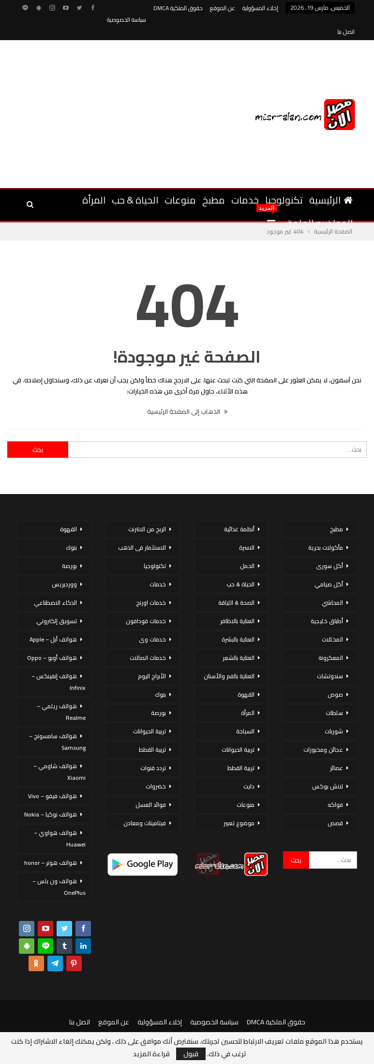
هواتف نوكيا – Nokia (50, 791)
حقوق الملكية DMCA (178, 8)
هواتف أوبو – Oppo (52, 634)
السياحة (245, 708)
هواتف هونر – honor (50, 839)
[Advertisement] (98, 89)
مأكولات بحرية (325, 524)
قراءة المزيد (151, 1053)
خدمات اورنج (151, 579)
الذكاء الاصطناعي (55, 579)
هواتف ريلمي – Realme (61, 688)
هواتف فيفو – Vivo (52, 772)
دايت (248, 763)
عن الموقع (222, 8)
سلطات (334, 689)
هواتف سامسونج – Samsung (57, 718)
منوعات (180, 177)
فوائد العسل (150, 781)
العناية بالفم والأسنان (229, 652)
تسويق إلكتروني (56, 597)
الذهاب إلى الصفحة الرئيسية (187, 388)
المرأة (93, 177)
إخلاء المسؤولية (260, 8)
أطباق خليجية (327, 597)
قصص (335, 799)
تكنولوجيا (284, 177)
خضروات (156, 763)
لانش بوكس (327, 763)
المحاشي (332, 579)
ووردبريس (64, 561)
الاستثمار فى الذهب (142, 524)
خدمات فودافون (146, 597)
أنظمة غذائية (239, 505)
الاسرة (246, 524)
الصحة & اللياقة (236, 579)
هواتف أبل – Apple (53, 616)
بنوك (160, 671)
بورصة (158, 689)
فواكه (335, 781)
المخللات (332, 616)
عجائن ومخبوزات (323, 726)
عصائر (336, 744)
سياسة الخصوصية (214, 998)
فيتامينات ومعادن (144, 799)
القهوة (246, 671)
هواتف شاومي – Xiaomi (59, 748)
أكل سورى (329, 542)
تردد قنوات (153, 744)
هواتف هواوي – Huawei (60, 815)
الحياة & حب (135, 177)
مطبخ (213, 177)
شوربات (334, 708)
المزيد (137, 8)
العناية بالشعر (238, 634)
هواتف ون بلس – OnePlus (59, 863)
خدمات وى (152, 616)
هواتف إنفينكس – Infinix (58, 658)
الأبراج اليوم (152, 652)
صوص (335, 671)
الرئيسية (331, 177)
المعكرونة (330, 634)
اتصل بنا (79, 998)
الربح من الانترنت (147, 505)
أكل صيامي (328, 561)
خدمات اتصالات (148, 634)
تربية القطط (240, 744)
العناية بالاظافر (237, 597)
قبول (190, 1054)
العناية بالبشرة (238, 616)
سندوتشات (330, 652)
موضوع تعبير (239, 799)
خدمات (245, 177)
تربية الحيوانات (238, 726)
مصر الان (89, 1020)
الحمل (247, 542)
